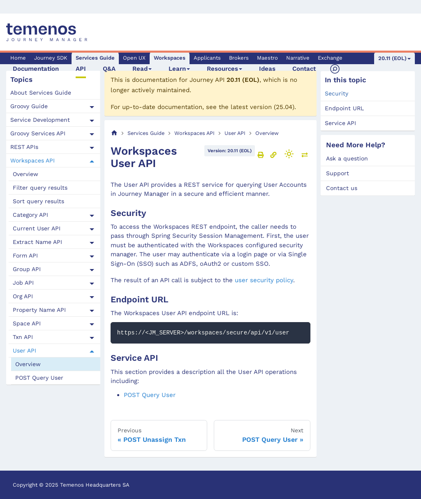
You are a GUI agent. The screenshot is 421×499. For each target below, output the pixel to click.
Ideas (267, 68)
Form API (25, 255)
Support (337, 173)
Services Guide (95, 58)
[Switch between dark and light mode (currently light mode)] (289, 153)
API (81, 68)
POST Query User (39, 377)
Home (18, 58)
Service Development (40, 119)
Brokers (239, 58)
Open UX (134, 58)
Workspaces (169, 58)
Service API (340, 123)
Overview (25, 174)
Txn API (23, 337)
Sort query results (38, 201)
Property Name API (39, 309)
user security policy (264, 280)
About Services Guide (40, 92)
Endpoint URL (344, 108)
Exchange (330, 58)
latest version (251, 107)
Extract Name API (37, 242)
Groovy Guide (29, 106)
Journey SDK (50, 58)
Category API (30, 214)
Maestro (267, 58)
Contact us (341, 188)
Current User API (36, 228)
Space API (27, 323)
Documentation (36, 68)
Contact (304, 68)
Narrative (298, 58)
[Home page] (114, 133)
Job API (23, 282)
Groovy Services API (37, 133)
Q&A (109, 68)
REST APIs (24, 147)
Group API (27, 269)
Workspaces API (32, 160)
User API (24, 350)
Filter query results (40, 187)
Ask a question (347, 158)
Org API (23, 296)
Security (336, 93)
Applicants (207, 58)
